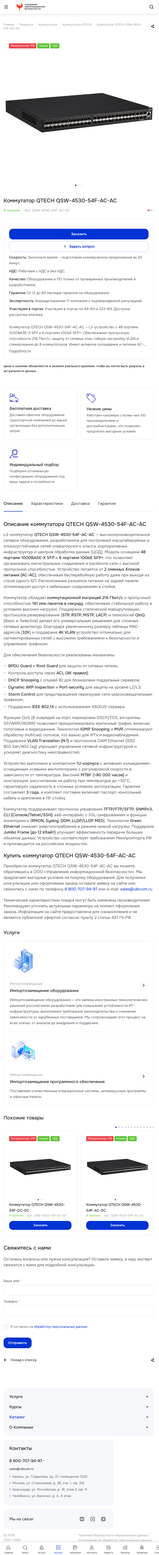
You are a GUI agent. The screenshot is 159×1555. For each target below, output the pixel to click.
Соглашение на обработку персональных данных (115, 1540)
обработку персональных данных (61, 1326)
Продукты (26, 24)
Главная (9, 24)
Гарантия (107, 503)
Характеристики (47, 503)
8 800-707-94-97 (81, 889)
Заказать (79, 234)
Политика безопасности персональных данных (113, 1535)
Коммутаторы (47, 24)
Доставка (80, 503)
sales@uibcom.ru (136, 889)
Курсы (15, 1406)
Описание (13, 503)
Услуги (15, 1396)
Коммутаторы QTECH (77, 24)
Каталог (17, 1417)
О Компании (21, 1427)
